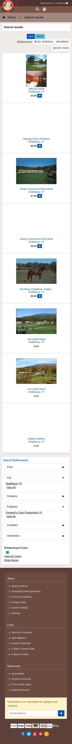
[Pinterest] (40, 734)
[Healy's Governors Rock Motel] (36, 174)
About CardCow (20, 586)
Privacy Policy (19, 602)
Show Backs (11, 560)
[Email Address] (32, 713)
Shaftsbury (12, 483)
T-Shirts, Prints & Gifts (23, 649)
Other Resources (20, 690)
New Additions (19, 638)
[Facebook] (23, 734)
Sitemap (16, 613)
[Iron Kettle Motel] (36, 324)
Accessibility (18, 673)
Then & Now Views (21, 684)
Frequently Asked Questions (26, 591)
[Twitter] (29, 734)
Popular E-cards (20, 654)
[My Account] (44, 9)
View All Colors (12, 556)
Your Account (46, 3)
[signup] (61, 713)
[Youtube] (35, 734)
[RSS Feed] (46, 734)
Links (10, 625)
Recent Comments (21, 679)
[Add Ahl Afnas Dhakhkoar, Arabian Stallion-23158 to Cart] (39, 296)
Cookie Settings (20, 607)
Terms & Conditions (22, 597)
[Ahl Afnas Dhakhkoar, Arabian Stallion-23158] (36, 274)
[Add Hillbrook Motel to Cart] (39, 96)
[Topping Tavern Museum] (36, 124)
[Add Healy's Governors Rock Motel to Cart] (39, 196)
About (11, 578)
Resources (14, 666)
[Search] (37, 9)
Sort (40, 36)
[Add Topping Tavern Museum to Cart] (39, 146)
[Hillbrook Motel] (36, 74)
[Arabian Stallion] (36, 424)
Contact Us (60, 3)
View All (10, 487)
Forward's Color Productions (22, 512)
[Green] (7, 552)
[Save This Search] (31, 36)
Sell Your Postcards (22, 632)
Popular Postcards (21, 643)
